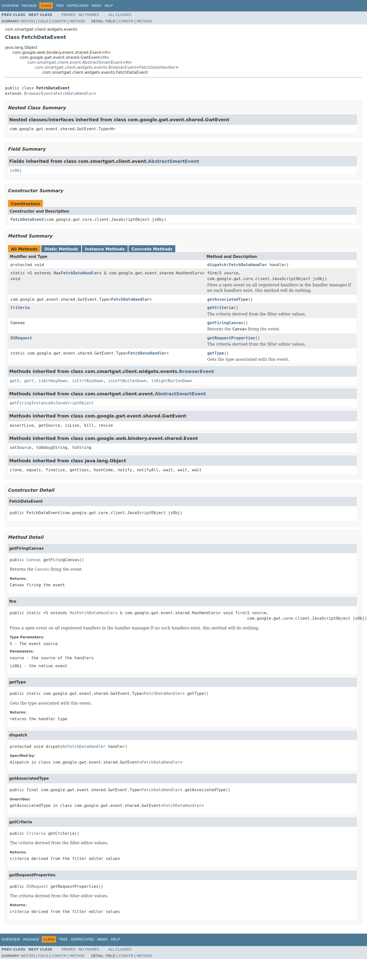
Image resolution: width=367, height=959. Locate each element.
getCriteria (220, 307)
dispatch (216, 264)
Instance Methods (105, 249)
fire (212, 273)
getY (29, 380)
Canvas (17, 322)
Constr (59, 21)
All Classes (119, 15)
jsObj (16, 170)
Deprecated (77, 5)
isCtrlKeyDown (87, 380)
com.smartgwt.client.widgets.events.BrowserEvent (85, 67)
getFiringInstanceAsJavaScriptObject (52, 403)
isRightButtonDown (171, 380)
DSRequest (21, 338)
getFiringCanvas (225, 322)
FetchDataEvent (27, 219)
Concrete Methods (151, 249)
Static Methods (61, 249)
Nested (28, 21)
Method (77, 21)
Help (109, 5)
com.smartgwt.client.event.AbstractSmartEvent (74, 62)
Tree (60, 5)
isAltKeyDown (53, 380)
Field (43, 21)
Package (29, 5)
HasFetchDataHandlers (78, 273)
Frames (68, 15)
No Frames (89, 15)
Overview (10, 5)
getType (215, 353)
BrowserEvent (38, 93)
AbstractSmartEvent (173, 161)
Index (96, 5)
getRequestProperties (231, 338)
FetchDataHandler (157, 67)
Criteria (20, 307)
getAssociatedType (227, 299)
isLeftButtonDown (127, 380)
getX (14, 380)
